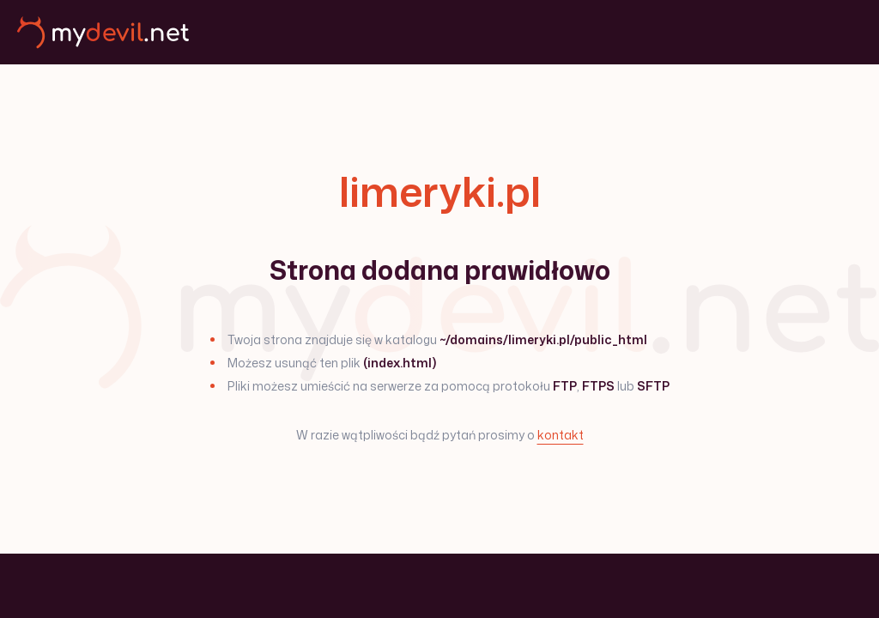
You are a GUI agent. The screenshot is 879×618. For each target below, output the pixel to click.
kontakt (560, 435)
